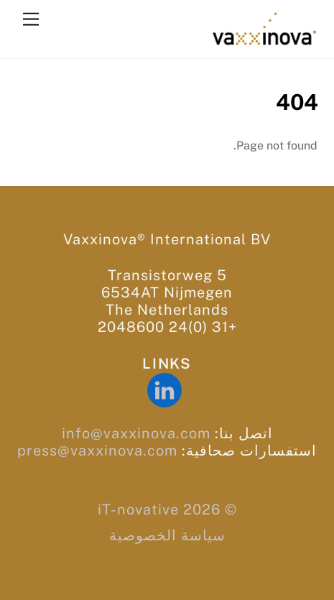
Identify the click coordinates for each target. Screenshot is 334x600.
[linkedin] (167, 389)
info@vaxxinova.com (136, 433)
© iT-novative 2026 (167, 509)
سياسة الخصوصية (167, 535)
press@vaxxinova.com (97, 450)
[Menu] (31, 20)
